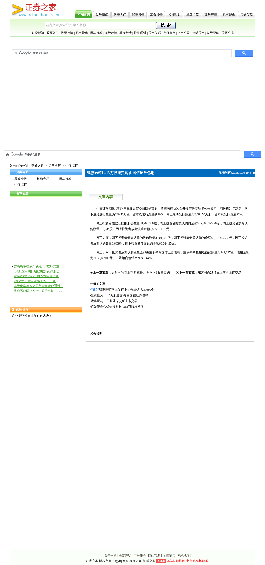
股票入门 (120, 15)
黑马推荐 (192, 15)
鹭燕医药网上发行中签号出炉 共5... (38, 291)
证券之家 (37, 166)
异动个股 (20, 179)
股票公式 (228, 33)
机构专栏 (43, 179)
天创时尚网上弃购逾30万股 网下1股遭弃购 (141, 272)
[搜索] (121, 154)
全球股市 (198, 33)
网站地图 (183, 555)
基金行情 (156, 15)
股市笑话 (247, 15)
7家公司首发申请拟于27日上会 (35, 281)
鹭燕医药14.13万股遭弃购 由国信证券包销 (119, 295)
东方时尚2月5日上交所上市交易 (219, 272)
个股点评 (71, 166)
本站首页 (84, 14)
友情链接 (169, 555)
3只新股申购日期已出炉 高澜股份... (38, 271)
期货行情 (210, 15)
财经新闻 (102, 15)
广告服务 (140, 555)
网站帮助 (154, 555)
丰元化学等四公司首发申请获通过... (38, 286)
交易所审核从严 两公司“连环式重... (38, 266)
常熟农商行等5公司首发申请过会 (36, 276)
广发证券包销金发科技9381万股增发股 (117, 307)
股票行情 (138, 15)
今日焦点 (169, 33)
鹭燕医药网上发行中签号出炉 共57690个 (126, 289)
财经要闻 (213, 33)
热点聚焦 (229, 15)
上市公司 (184, 33)
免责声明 (125, 555)
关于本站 (110, 555)
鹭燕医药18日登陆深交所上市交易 (114, 301)
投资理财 (174, 15)
